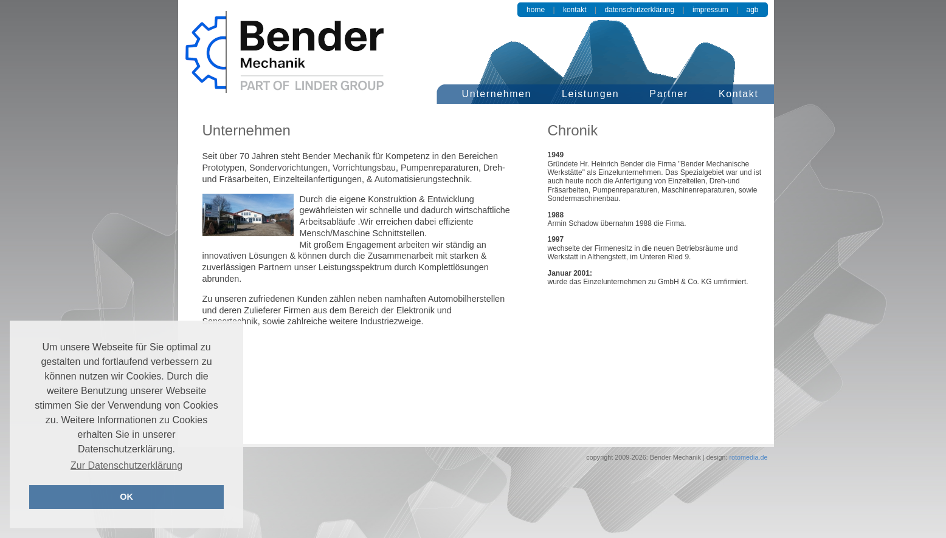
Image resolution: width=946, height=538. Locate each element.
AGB (752, 9)
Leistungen (590, 94)
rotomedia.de (747, 457)
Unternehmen (497, 94)
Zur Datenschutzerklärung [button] (126, 465)
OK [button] (126, 497)
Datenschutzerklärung (639, 9)
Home (536, 9)
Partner (668, 94)
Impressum (710, 9)
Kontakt (575, 9)
